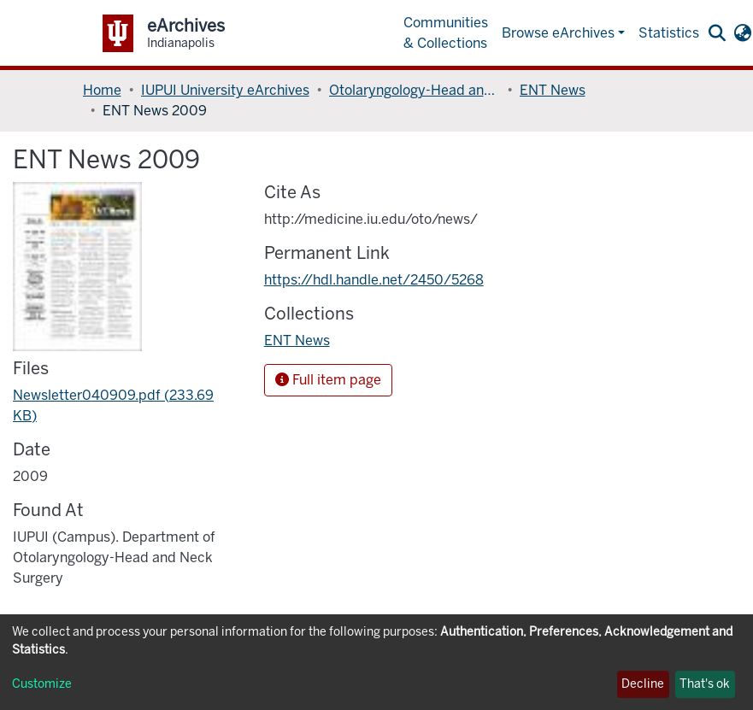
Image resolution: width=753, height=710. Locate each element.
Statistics (668, 33)
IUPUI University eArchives (225, 90)
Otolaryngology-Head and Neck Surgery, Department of (414, 90)
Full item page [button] (328, 380)
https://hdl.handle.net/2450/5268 (374, 280)
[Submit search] (717, 33)
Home (102, 90)
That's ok (704, 684)
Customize (42, 684)
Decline (642, 684)
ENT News (552, 90)
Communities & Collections (445, 33)
